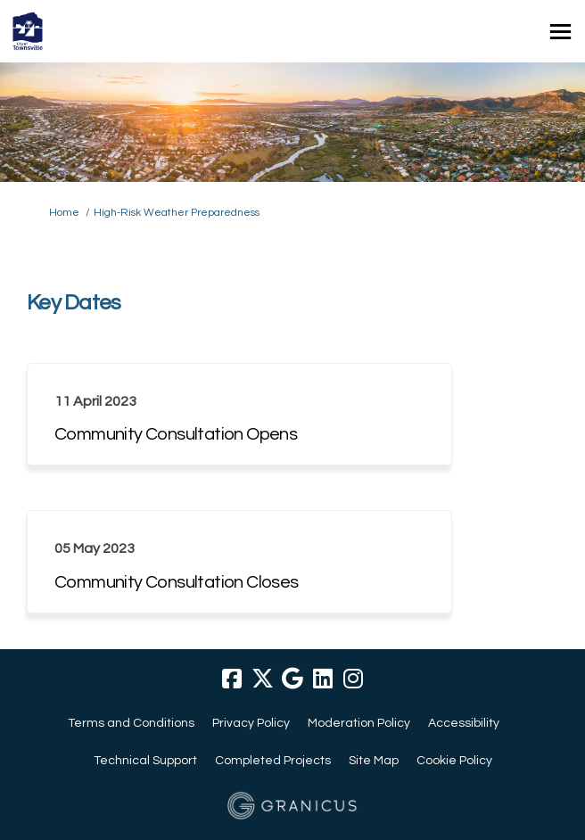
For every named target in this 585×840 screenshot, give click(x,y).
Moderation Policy (359, 723)
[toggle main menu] (560, 31)
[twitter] (262, 678)
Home (64, 212)
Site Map (374, 760)
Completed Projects (273, 760)
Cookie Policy (454, 760)
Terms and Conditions (131, 723)
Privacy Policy (251, 723)
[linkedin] (323, 678)
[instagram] (353, 678)
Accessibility (463, 723)
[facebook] (232, 678)
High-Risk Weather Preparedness (177, 212)
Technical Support (145, 760)
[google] (292, 678)
